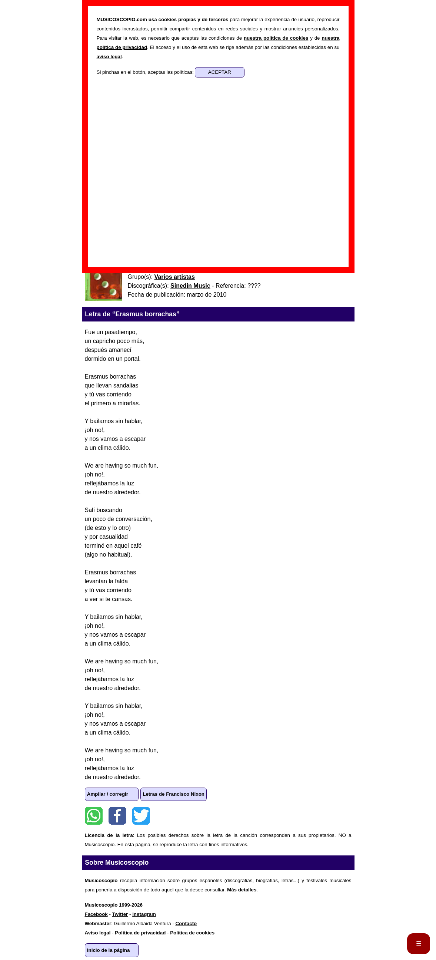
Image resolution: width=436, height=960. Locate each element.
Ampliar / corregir (107, 794)
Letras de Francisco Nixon (173, 794)
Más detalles (241, 890)
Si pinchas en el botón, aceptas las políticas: (146, 72)
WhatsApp (94, 816)
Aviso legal (98, 933)
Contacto (186, 923)
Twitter (141, 816)
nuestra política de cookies (276, 38)
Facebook (117, 816)
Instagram (144, 914)
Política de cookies (192, 933)
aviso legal (109, 56)
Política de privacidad (140, 933)
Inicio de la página (108, 950)
